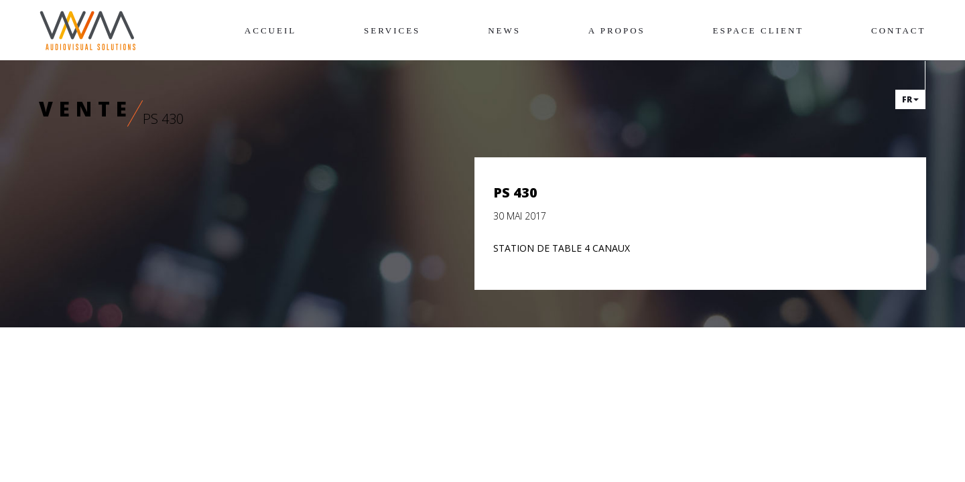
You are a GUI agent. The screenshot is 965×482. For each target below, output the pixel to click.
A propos (616, 30)
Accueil (270, 30)
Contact (898, 30)
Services (392, 30)
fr (910, 99)
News (504, 30)
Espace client (758, 30)
